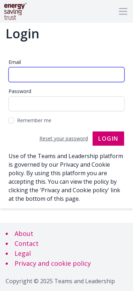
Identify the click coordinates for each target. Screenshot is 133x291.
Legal (23, 253)
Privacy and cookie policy (53, 263)
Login (108, 138)
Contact (27, 243)
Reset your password (63, 138)
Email (15, 62)
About (24, 233)
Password (20, 91)
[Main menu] (123, 11)
